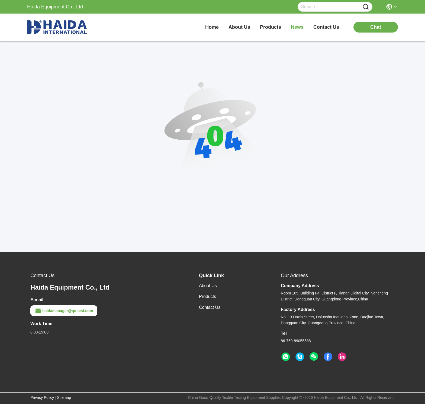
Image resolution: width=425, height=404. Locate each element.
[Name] (365, 7)
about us (239, 27)
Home (212, 27)
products (270, 27)
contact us (326, 27)
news (297, 27)
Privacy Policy (42, 397)
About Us (208, 285)
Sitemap (64, 397)
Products (207, 296)
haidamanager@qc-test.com (64, 311)
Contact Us (209, 307)
